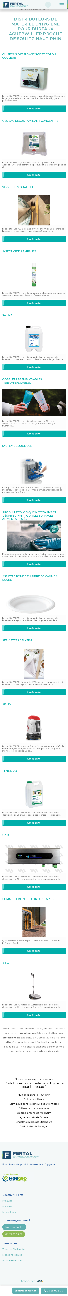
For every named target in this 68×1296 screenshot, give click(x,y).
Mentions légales (12, 1254)
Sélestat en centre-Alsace (34, 1108)
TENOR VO (9, 771)
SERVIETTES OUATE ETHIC (20, 187)
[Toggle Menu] (61, 4)
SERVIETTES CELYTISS (17, 640)
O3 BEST (8, 835)
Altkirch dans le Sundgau (34, 1126)
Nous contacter (14, 1227)
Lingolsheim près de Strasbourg (34, 1121)
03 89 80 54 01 (13, 1234)
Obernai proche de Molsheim (34, 1112)
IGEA (5, 963)
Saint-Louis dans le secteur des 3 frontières (34, 1103)
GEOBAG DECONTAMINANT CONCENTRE (30, 121)
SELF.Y (6, 704)
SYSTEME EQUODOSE (17, 446)
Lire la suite (34, 108)
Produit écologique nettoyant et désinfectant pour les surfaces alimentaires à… (29, 516)
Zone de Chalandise (13, 1249)
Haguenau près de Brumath (34, 1117)
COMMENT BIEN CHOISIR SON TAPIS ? (28, 899)
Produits (7, 1200)
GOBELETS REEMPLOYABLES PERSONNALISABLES (22, 381)
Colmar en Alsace (34, 1099)
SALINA (7, 315)
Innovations (9, 1212)
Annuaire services (12, 1260)
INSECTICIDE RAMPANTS (19, 251)
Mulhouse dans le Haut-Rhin (34, 1094)
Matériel (7, 1206)
